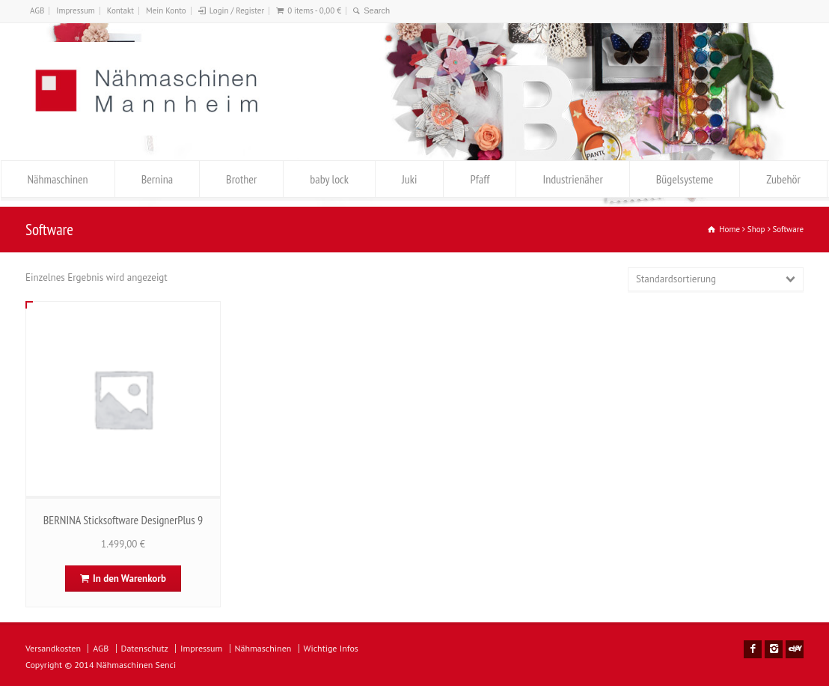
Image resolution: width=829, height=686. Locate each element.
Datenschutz (144, 648)
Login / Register (236, 10)
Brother (241, 179)
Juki (409, 179)
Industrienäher (572, 179)
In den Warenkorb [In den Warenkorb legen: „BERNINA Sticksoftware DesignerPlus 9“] (129, 578)
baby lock (329, 179)
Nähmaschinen (58, 179)
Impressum (75, 10)
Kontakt (120, 10)
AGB (37, 10)
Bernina (157, 179)
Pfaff (479, 179)
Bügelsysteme (684, 179)
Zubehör (783, 179)
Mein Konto (166, 10)
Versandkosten (53, 648)
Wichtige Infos (331, 648)
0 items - (314, 10)
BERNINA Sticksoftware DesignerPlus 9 (123, 519)
